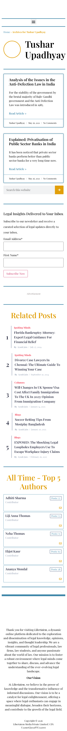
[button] (33, 22)
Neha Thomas (15, 533)
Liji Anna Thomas (17, 515)
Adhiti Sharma (15, 497)
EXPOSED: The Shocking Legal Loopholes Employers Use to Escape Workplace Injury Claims (37, 447)
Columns (20, 382)
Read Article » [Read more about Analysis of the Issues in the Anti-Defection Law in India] (17, 113)
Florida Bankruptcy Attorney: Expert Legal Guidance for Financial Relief (34, 337)
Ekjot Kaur (12, 551)
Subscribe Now (15, 273)
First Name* (10, 255)
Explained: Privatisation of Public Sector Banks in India (32, 141)
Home (6, 32)
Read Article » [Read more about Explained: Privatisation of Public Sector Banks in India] (17, 169)
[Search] (59, 190)
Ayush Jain (22, 347)
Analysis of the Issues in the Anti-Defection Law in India (32, 81)
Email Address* (12, 239)
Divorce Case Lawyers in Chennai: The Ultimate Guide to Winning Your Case (37, 364)
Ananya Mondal (16, 569)
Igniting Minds (22, 327)
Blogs (18, 414)
